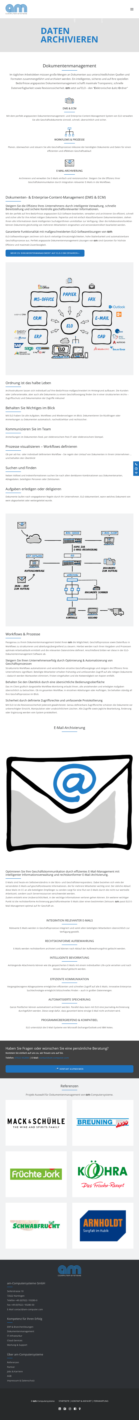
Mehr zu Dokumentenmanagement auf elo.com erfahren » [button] (45, 253)
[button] (132, 9)
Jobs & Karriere (15, 1371)
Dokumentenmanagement (20, 1331)
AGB (9, 1375)
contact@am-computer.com (54, 1057)
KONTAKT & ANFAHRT (81, 1401)
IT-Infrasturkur (14, 1335)
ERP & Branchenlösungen (20, 1326)
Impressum (13, 1380)
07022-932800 (22, 1057)
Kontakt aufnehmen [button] (71, 1069)
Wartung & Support (17, 1344)
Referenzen (13, 1362)
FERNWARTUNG (101, 1401)
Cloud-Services (14, 1340)
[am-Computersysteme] (16, 9)
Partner (11, 1366)
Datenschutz (28, 1380)
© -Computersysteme (43, 1401)
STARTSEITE (64, 1401)
